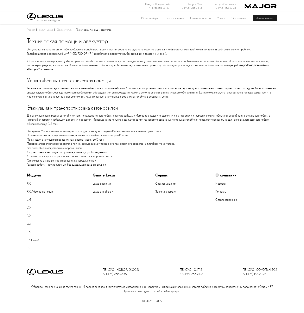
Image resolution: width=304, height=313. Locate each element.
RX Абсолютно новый (40, 191)
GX (29, 208)
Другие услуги (64, 29)
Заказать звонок (264, 18)
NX (29, 216)
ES (28, 248)
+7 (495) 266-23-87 (158, 8)
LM (29, 199)
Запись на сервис (165, 191)
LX (29, 232)
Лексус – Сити (194, 4)
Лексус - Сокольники (225, 4)
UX (29, 224)
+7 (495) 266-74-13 (191, 8)
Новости (220, 183)
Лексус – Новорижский (157, 4)
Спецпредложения (226, 199)
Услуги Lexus (46, 29)
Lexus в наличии (101, 183)
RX (29, 183)
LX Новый (33, 240)
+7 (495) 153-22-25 (225, 8)
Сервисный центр (165, 183)
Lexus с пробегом (200, 18)
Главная (31, 29)
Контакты (220, 191)
